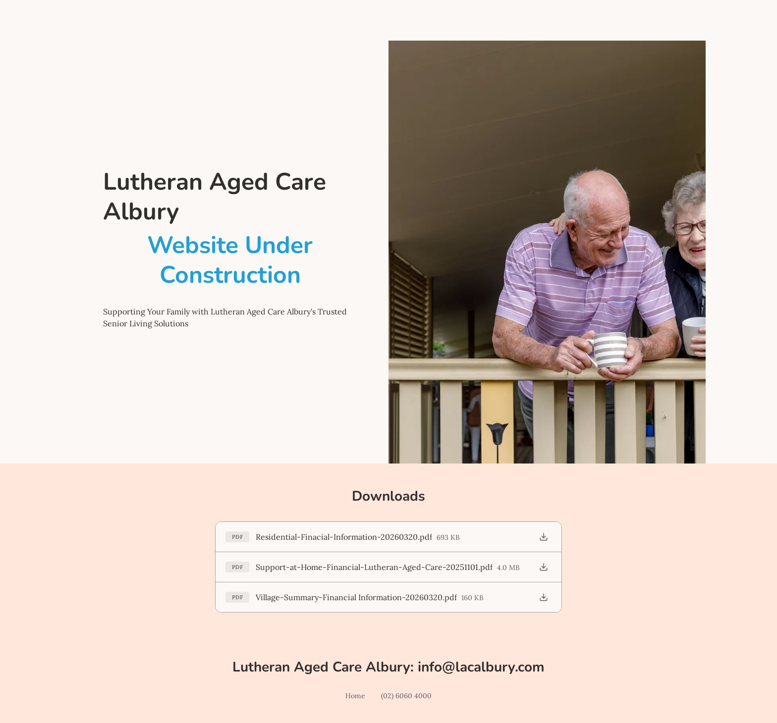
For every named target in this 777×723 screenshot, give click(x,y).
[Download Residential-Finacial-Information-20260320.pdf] (544, 537)
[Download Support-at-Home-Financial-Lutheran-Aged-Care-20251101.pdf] (544, 567)
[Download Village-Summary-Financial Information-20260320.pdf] (544, 597)
